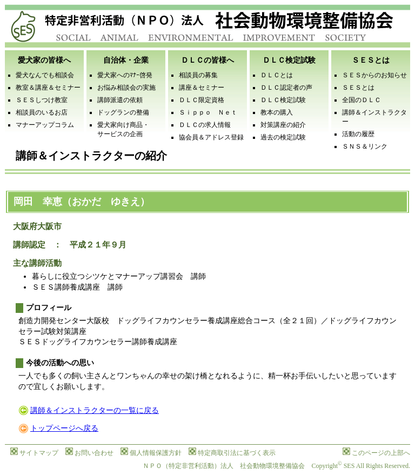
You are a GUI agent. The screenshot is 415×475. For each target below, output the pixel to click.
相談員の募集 (198, 75)
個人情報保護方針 (151, 453)
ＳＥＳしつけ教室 (42, 100)
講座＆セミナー (201, 87)
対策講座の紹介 (283, 125)
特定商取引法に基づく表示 (232, 453)
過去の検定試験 (283, 137)
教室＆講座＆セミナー (48, 87)
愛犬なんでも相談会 (45, 75)
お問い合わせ (89, 453)
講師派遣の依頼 (120, 100)
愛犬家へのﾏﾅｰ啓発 (124, 75)
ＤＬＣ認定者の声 (286, 87)
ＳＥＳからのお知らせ (374, 75)
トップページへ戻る (64, 428)
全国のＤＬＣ (361, 100)
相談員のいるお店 (42, 112)
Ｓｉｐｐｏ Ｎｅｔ (208, 112)
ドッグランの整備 (123, 112)
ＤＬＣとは (276, 75)
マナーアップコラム (45, 125)
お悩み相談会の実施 (126, 87)
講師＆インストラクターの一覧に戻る (94, 410)
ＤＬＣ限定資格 (201, 100)
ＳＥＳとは (358, 87)
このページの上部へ (376, 453)
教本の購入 (276, 112)
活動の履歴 (358, 134)
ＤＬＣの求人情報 (205, 125)
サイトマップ (34, 453)
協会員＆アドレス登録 (211, 137)
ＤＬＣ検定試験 (283, 100)
